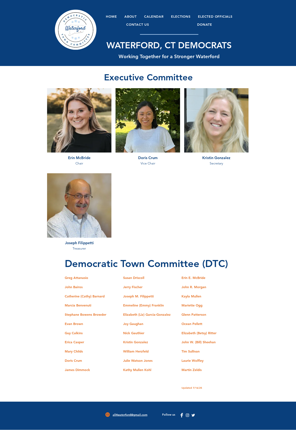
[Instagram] (187, 415)
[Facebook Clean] (181, 415)
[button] (130, 17)
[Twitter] (193, 415)
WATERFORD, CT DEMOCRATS (169, 45)
